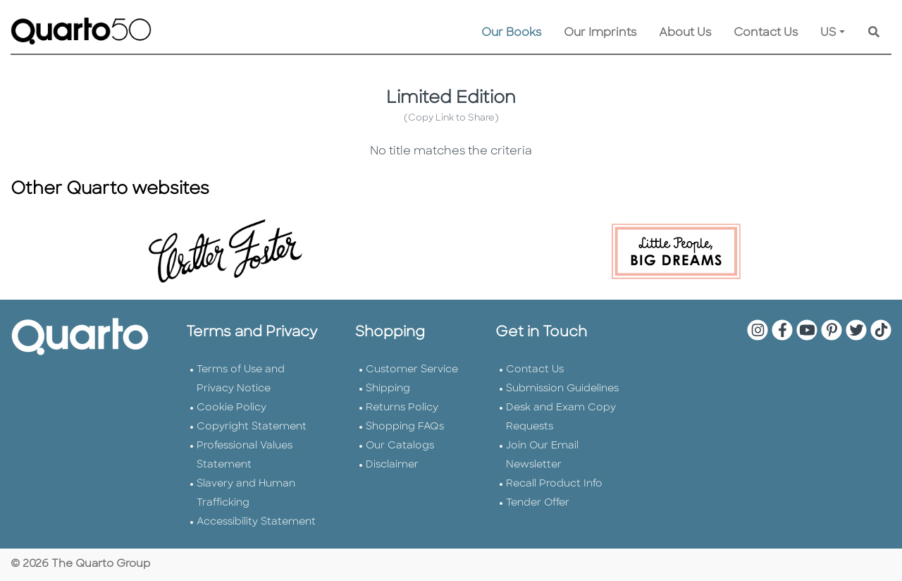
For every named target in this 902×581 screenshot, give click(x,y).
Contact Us (766, 33)
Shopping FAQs (405, 427)
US (828, 33)
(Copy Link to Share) (451, 118)
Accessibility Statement (256, 522)
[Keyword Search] (873, 33)
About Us (685, 33)
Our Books (511, 33)
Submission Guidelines (562, 389)
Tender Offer (537, 503)
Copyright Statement (252, 427)
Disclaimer (392, 465)
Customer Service (412, 370)
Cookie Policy (231, 408)
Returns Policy (402, 408)
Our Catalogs (400, 446)
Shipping (388, 389)
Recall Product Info (554, 484)
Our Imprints (600, 33)
